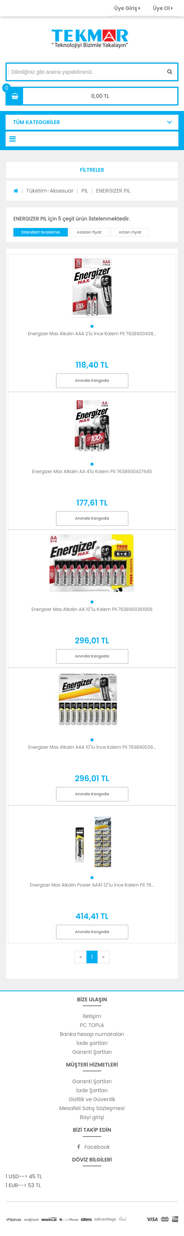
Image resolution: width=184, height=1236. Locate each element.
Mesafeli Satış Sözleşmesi (92, 1108)
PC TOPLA (92, 1025)
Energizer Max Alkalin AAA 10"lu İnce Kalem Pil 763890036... (92, 747)
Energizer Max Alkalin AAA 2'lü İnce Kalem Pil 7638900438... (92, 333)
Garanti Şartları (92, 1052)
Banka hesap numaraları (92, 1034)
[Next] (103, 957)
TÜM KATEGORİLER (36, 122)
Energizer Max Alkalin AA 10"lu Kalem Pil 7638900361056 (92, 609)
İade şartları (91, 1043)
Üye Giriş (127, 8)
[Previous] (80, 957)
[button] (92, 169)
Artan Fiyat (129, 232)
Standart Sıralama (40, 232)
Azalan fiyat (89, 232)
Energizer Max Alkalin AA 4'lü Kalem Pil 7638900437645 (92, 471)
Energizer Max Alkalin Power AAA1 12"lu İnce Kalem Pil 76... (92, 885)
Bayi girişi (92, 1117)
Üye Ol (163, 8)
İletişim (92, 1016)
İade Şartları (92, 1090)
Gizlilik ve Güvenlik (92, 1099)
